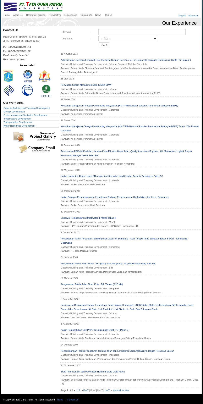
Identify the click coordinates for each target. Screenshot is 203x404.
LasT (107, 390)
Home (60, 399)
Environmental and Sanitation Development (26, 115)
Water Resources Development (19, 125)
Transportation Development (18, 122)
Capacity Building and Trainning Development (27, 108)
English (182, 15)
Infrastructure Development (17, 118)
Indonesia (193, 15)
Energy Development (14, 111)
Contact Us (72, 399)
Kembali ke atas (120, 390)
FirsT (86, 390)
